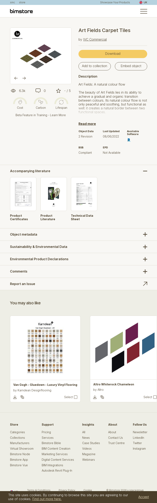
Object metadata (23, 234)
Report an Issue (22, 284)
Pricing (46, 432)
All (83, 432)
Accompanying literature (30, 171)
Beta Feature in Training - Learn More (41, 115)
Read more (87, 124)
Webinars (88, 459)
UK (143, 2)
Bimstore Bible (51, 443)
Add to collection (94, 66)
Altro (101, 389)
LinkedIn (138, 437)
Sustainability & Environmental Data (38, 247)
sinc (12, 2)
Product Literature (47, 217)
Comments (18, 271)
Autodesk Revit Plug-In (57, 470)
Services (48, 437)
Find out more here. (47, 499)
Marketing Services (55, 454)
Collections (17, 437)
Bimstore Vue (19, 465)
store (22, 2)
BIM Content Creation (56, 448)
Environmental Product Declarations (39, 259)
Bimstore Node (20, 454)
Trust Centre (116, 443)
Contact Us (115, 437)
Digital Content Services (58, 459)
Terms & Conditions (38, 490)
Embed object (131, 66)
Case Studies (91, 443)
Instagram (139, 448)
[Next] (24, 78)
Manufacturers (19, 443)
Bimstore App (19, 459)
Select (68, 397)
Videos (87, 448)
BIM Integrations (52, 465)
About (112, 432)
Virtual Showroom (22, 448)
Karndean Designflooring (34, 390)
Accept (143, 497)
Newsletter (140, 432)
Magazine (88, 454)
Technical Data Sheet (82, 217)
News (86, 437)
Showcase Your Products (115, 2)
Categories (17, 432)
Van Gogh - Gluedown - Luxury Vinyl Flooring (45, 384)
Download (112, 54)
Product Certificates (19, 217)
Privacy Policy (67, 490)
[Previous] (15, 78)
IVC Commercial (95, 39)
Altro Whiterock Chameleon (113, 384)
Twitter (137, 443)
